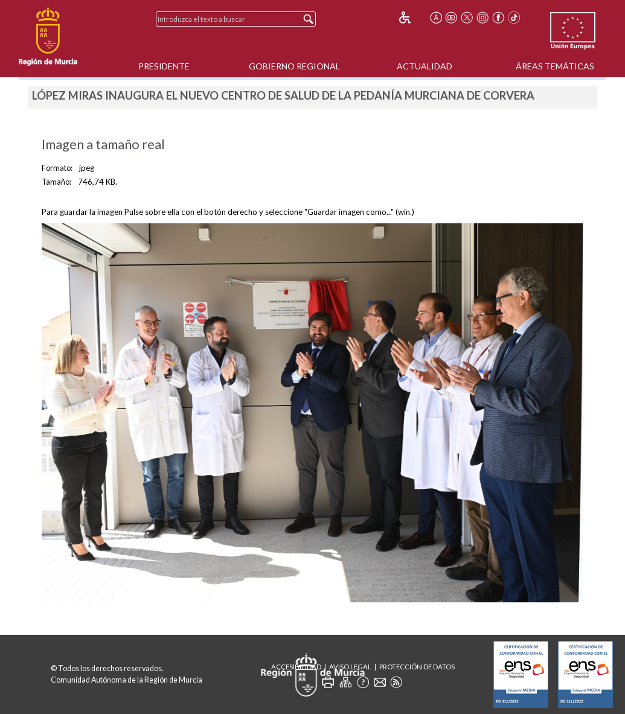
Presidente (164, 66)
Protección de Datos (417, 667)
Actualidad (424, 66)
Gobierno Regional (294, 66)
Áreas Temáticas (555, 66)
